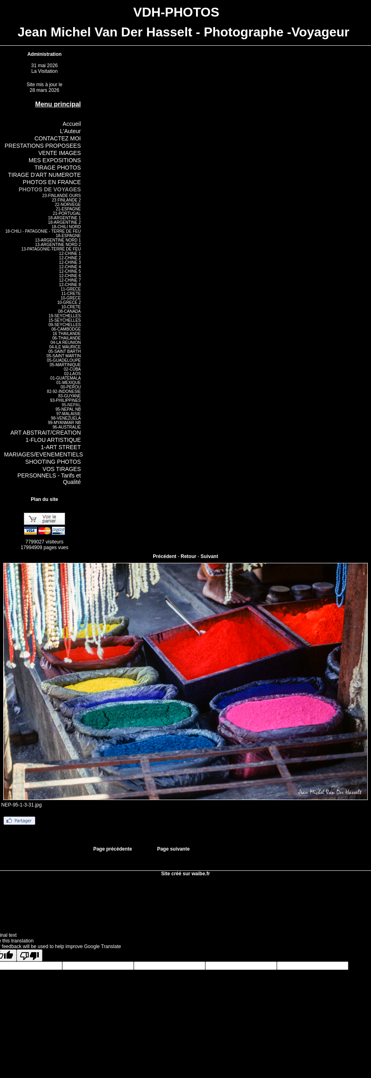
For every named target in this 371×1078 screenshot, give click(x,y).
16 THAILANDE (67, 333)
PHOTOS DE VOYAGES (50, 189)
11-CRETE (71, 293)
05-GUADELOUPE (64, 360)
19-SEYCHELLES (64, 316)
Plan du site (44, 499)
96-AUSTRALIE (67, 427)
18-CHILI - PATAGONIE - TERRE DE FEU (43, 231)
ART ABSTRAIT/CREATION (46, 432)
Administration (44, 54)
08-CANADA (69, 311)
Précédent (164, 556)
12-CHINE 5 (70, 271)
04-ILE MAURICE (65, 347)
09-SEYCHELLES (64, 325)
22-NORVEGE (68, 204)
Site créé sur (185, 873)
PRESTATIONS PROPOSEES (42, 145)
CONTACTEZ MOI (57, 138)
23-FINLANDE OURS (61, 195)
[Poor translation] (29, 955)
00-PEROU (71, 387)
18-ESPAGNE (68, 235)
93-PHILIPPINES (65, 400)
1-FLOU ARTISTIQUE (53, 440)
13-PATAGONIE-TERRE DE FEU (51, 249)
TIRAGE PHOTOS (57, 167)
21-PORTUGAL (67, 213)
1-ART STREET (61, 447)
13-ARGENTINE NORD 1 (58, 240)
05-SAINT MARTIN (63, 356)
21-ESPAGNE (68, 209)
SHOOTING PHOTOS (53, 461)
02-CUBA (72, 369)
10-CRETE (71, 307)
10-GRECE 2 (69, 302)
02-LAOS (72, 373)
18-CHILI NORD (66, 227)
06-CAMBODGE (66, 329)
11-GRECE (71, 289)
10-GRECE (71, 298)
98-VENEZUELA (66, 418)
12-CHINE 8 (70, 284)
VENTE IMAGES (59, 153)
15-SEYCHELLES (64, 320)
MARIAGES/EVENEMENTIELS (43, 454)
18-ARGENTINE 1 (64, 218)
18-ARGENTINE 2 (64, 222)
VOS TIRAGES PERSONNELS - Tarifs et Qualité (49, 475)
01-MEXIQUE (68, 382)
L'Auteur (70, 131)
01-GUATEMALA (66, 378)
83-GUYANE (69, 396)
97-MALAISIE (68, 414)
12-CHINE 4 (70, 267)
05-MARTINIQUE (65, 365)
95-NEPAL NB (68, 409)
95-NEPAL (71, 405)
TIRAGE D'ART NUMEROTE (44, 175)
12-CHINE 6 (70, 276)
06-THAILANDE (66, 338)
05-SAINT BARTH (64, 351)
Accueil (72, 124)
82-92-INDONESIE (64, 391)
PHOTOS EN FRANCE (52, 182)
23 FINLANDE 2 (66, 200)
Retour (188, 556)
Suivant (209, 556)
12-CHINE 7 (70, 280)
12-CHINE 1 (70, 253)
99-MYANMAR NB (64, 422)
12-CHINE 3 (70, 262)
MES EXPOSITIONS (55, 160)
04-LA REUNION (66, 342)
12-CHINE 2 (70, 258)
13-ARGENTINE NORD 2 (58, 244)
